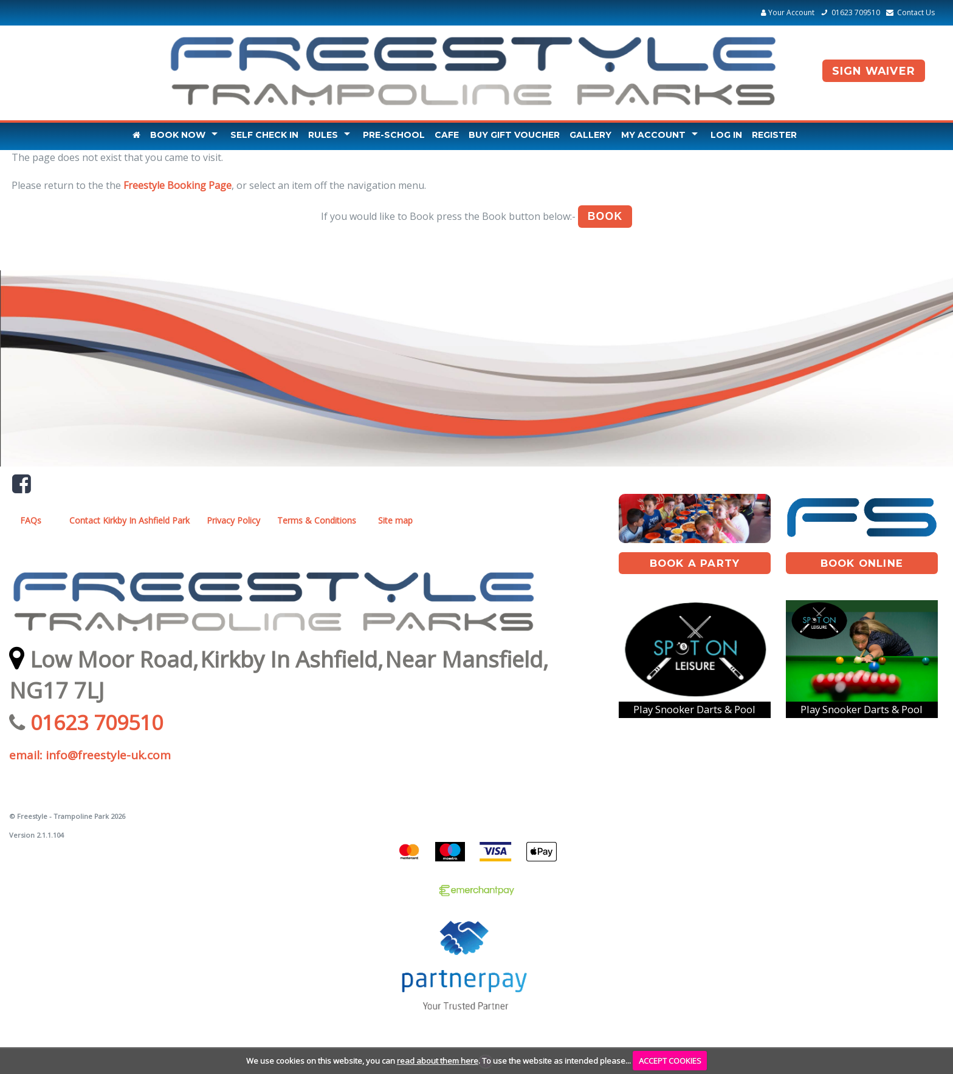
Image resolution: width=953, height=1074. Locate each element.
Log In (726, 134)
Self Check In (264, 134)
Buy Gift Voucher (514, 134)
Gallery (590, 134)
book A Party (695, 563)
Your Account (787, 12)
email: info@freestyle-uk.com (90, 755)
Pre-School (394, 134)
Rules (323, 134)
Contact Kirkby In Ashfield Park (129, 520)
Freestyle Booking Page (177, 185)
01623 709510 (848, 12)
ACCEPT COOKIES (670, 1060)
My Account (653, 134)
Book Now (177, 134)
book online (862, 563)
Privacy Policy (233, 520)
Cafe (447, 134)
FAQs (30, 520)
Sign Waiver (873, 70)
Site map (395, 520)
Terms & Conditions (316, 520)
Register (774, 134)
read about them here (437, 1060)
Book (605, 216)
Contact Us (908, 12)
